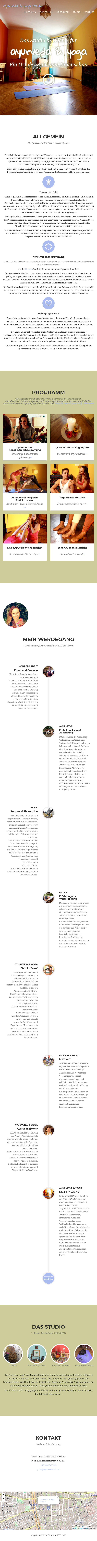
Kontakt (89, 13)
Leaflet (74, 1528)
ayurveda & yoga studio (23, 6)
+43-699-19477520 (48, 1465)
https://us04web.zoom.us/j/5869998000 (74, 403)
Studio (77, 13)
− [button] (3, 1499)
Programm (46, 13)
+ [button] (3, 1495)
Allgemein (30, 13)
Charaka (29, 269)
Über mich (63, 13)
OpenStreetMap (84, 1528)
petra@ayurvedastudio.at (48, 1469)
